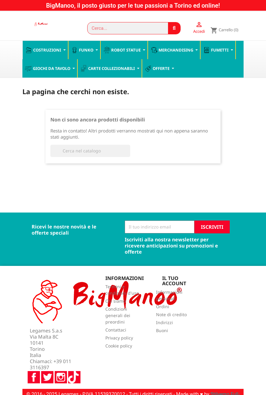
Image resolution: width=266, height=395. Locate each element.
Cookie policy (118, 346)
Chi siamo (115, 302)
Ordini (162, 307)
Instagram (61, 361)
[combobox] (125, 28)
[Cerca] (90, 151)
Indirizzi (164, 323)
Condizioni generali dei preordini (117, 316)
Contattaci (115, 330)
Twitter (47, 361)
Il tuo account (174, 281)
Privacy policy (119, 338)
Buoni (162, 331)
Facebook (34, 361)
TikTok (74, 361)
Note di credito (171, 315)
